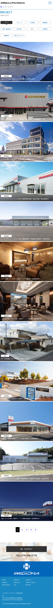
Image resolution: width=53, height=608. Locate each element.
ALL (6, 22)
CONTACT (28, 580)
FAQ (15, 585)
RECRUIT (28, 585)
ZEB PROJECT (6, 585)
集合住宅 (19, 29)
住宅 (32, 29)
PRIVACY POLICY (30, 582)
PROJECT (16, 580)
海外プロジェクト (19, 35)
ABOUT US (17, 582)
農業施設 (6, 35)
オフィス (19, 22)
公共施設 (32, 22)
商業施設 (45, 22)
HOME (4, 580)
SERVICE (4, 582)
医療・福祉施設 (6, 29)
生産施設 (45, 29)
